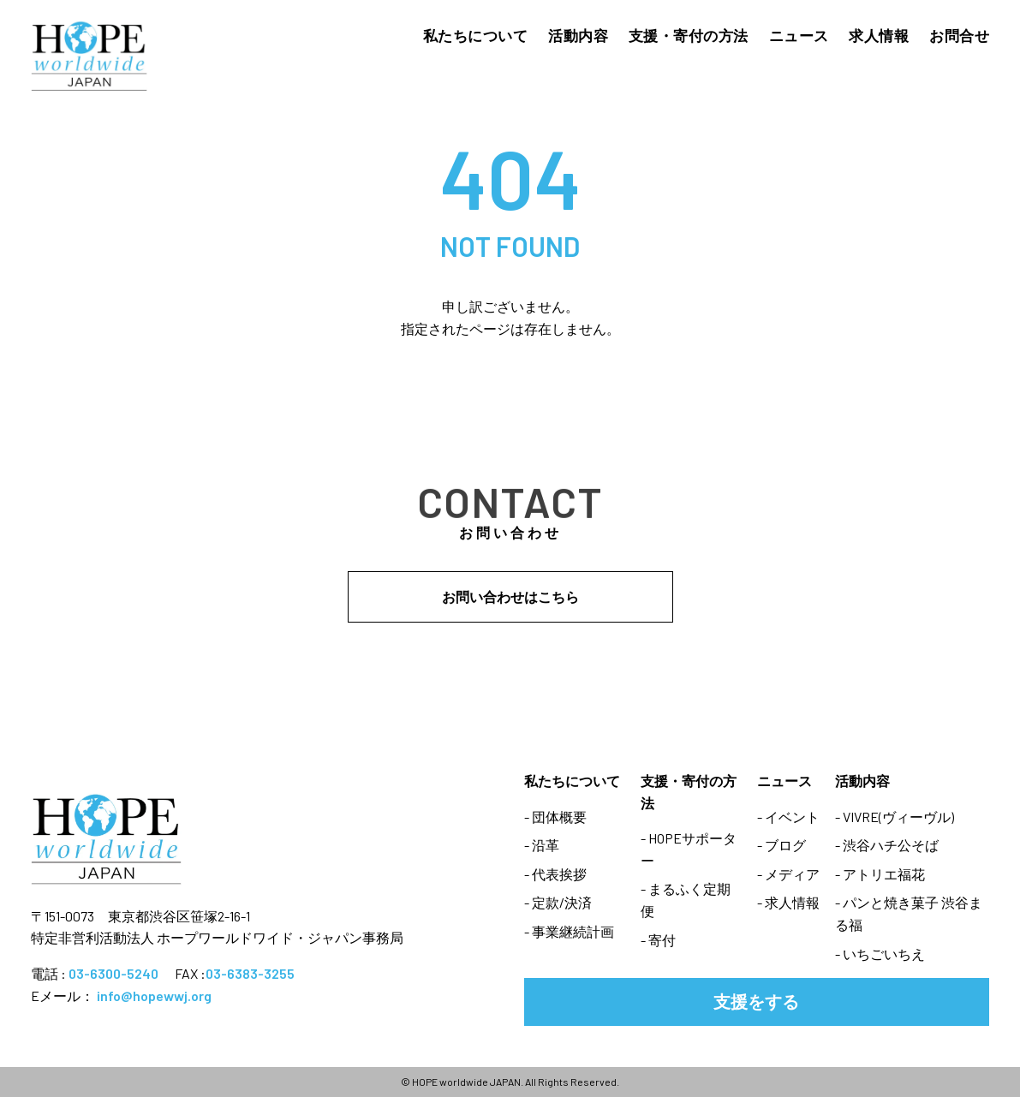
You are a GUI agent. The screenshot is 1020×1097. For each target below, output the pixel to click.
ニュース (799, 35)
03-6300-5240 (113, 973)
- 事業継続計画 (569, 931)
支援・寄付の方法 (689, 35)
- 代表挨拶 (555, 874)
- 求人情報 (788, 902)
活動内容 (578, 35)
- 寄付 (658, 940)
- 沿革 (541, 845)
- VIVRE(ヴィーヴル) (894, 816)
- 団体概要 (555, 816)
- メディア (788, 874)
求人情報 (879, 35)
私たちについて (475, 35)
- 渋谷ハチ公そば (887, 845)
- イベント (788, 816)
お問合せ (959, 35)
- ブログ (781, 845)
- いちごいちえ (880, 953)
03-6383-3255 (250, 973)
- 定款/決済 (558, 902)
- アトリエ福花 (880, 874)
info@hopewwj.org (154, 995)
